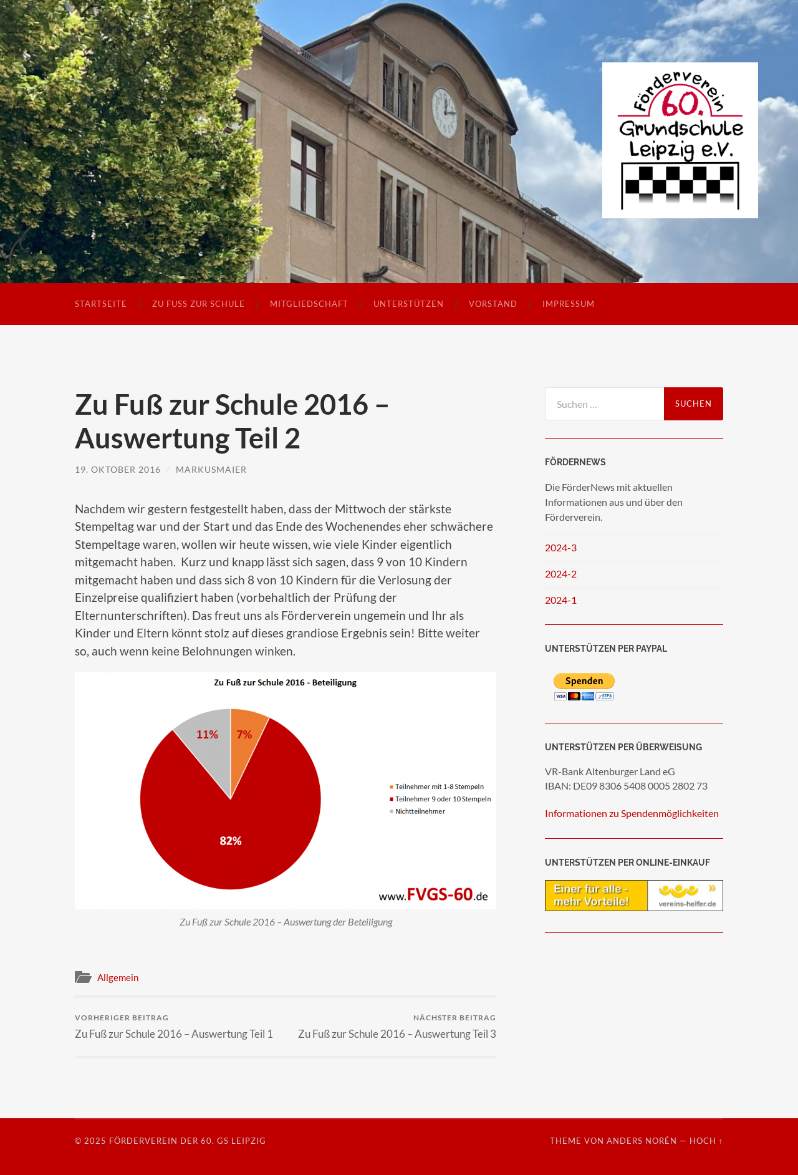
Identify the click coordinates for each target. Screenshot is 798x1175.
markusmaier (211, 469)
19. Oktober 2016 (118, 469)
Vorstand (493, 304)
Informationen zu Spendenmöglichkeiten (632, 813)
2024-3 (561, 547)
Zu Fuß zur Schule (198, 304)
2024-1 (561, 600)
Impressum (568, 304)
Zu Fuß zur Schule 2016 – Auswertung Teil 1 (174, 1026)
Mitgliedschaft (309, 304)
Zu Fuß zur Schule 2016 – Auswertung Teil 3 (397, 1026)
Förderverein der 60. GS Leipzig (187, 1141)
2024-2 (561, 573)
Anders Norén (642, 1141)
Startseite (101, 304)
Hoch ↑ (706, 1141)
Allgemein (117, 977)
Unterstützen (408, 304)
